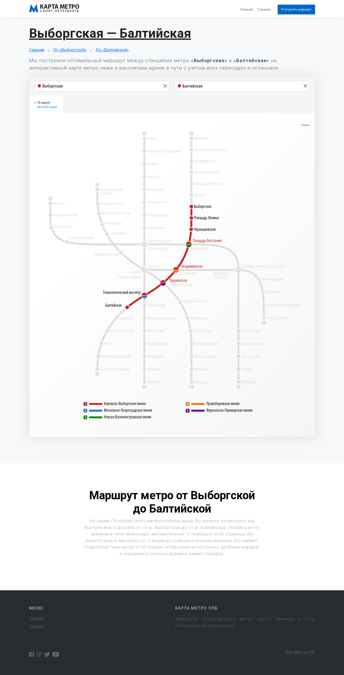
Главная (246, 9)
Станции (263, 9)
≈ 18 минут (46, 105)
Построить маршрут (296, 9)
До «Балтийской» (112, 49)
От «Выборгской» (70, 49)
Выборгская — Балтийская (110, 33)
